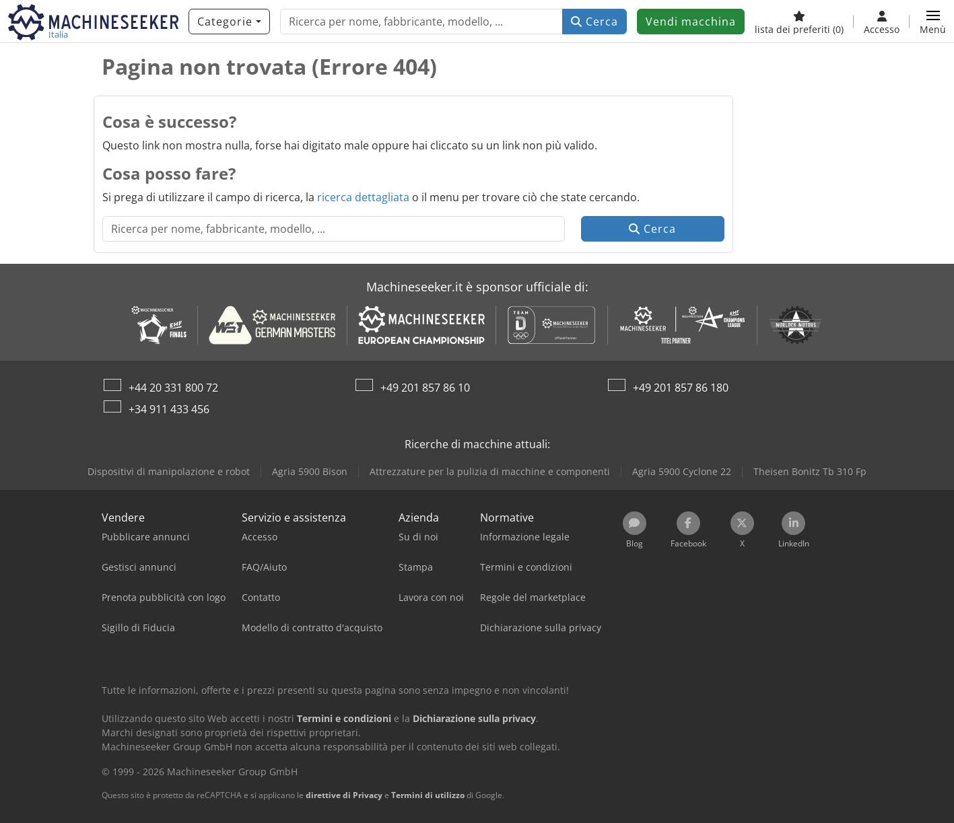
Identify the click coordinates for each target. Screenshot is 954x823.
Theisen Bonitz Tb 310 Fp (809, 471)
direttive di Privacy (344, 795)
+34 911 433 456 (169, 409)
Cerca (594, 21)
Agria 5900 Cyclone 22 (681, 471)
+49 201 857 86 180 (680, 387)
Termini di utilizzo (428, 795)
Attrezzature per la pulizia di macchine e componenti (490, 471)
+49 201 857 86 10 (425, 387)
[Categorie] (229, 21)
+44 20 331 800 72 (173, 387)
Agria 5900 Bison (309, 471)
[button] (933, 21)
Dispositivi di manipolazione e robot (169, 471)
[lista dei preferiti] (799, 21)
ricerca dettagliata (363, 197)
